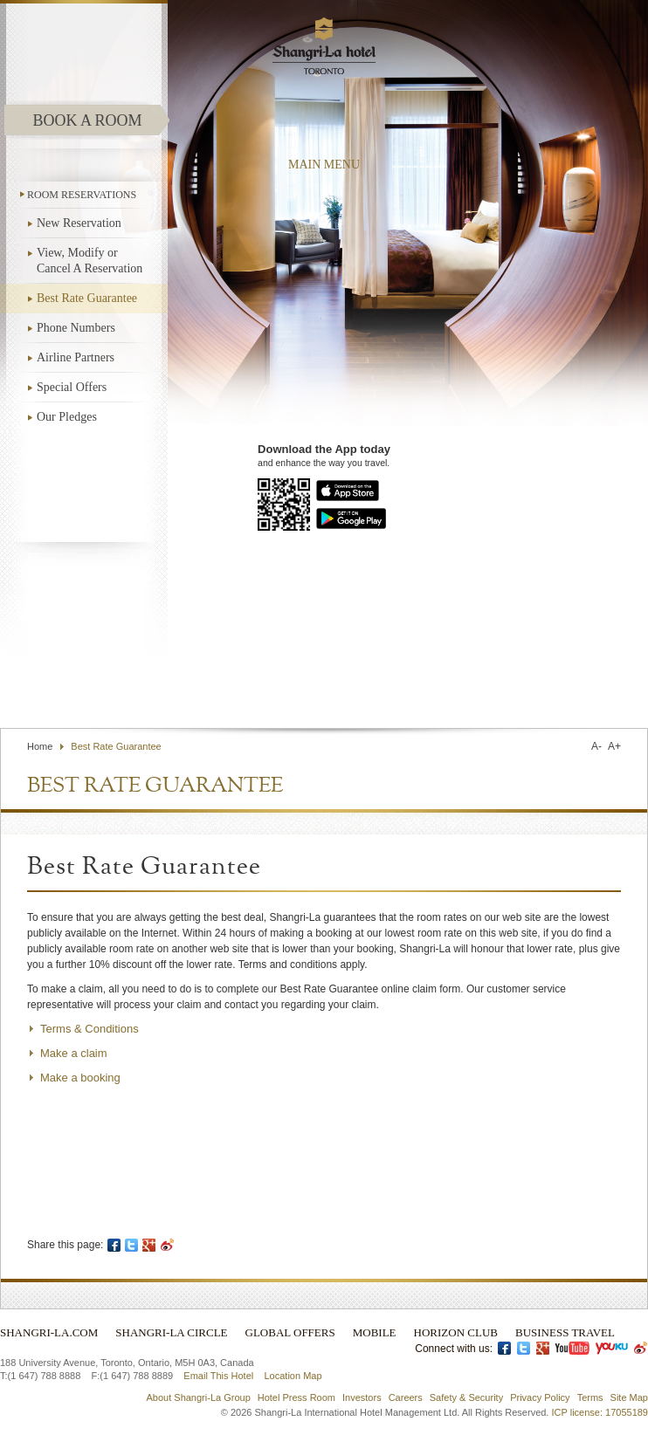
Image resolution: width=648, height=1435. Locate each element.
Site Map (629, 1397)
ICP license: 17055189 (600, 1412)
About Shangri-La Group (199, 1397)
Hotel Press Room (296, 1397)
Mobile (374, 1332)
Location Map (292, 1375)
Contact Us (410, 686)
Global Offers (290, 1332)
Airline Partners (75, 357)
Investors (362, 1397)
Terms (590, 1397)
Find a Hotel (488, 686)
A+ (614, 746)
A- (596, 746)
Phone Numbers (76, 327)
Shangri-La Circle (171, 1332)
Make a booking (80, 1077)
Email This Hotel (218, 1375)
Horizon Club (456, 1332)
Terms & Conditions (89, 1028)
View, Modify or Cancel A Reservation (89, 260)
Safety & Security (466, 1397)
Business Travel (565, 1332)
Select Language (598, 686)
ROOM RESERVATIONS (81, 195)
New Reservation (79, 223)
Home (39, 746)
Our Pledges (67, 416)
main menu (324, 164)
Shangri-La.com (49, 1332)
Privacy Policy (539, 1397)
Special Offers (72, 387)
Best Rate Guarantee (87, 298)
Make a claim (73, 1053)
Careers (406, 1397)
